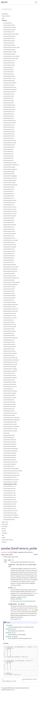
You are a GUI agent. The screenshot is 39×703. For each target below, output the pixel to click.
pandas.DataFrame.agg (8, 173)
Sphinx (9, 689)
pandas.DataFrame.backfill (9, 326)
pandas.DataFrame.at (8, 67)
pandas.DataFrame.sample (9, 313)
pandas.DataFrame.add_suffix (10, 271)
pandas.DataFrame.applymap (10, 169)
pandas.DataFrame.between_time (11, 277)
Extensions (4, 542)
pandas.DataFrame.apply (9, 167)
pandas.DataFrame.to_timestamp (11, 426)
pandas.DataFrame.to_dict (9, 493)
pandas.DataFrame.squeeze (9, 384)
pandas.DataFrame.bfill (8, 328)
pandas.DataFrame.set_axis (9, 315)
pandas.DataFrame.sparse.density (11, 468)
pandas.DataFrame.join (8, 399)
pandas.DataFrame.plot (8, 437)
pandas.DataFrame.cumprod (10, 211)
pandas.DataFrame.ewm (9, 187)
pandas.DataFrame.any (8, 193)
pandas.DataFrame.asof (8, 408)
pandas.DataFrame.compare (9, 397)
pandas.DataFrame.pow (8, 127)
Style (3, 535)
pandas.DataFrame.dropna (9, 331)
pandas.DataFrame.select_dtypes (11, 34)
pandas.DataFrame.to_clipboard (10, 515)
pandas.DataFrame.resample (9, 422)
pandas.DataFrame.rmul (8, 136)
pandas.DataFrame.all (8, 191)
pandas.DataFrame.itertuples (10, 89)
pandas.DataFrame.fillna (9, 335)
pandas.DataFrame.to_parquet (10, 481)
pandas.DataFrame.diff (8, 218)
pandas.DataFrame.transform (10, 178)
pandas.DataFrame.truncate (9, 324)
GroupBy (4, 530)
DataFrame (4, 20)
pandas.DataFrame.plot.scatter (10, 462)
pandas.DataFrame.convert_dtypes (11, 56)
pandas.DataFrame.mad (8, 227)
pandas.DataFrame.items (9, 80)
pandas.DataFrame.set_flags (9, 51)
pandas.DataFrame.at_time (9, 275)
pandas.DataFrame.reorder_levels (11, 360)
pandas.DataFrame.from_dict (10, 477)
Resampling (4, 533)
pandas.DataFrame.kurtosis (9, 224)
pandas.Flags (6, 433)
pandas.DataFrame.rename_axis (10, 309)
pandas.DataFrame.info (8, 31)
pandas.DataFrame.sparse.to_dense (11, 475)
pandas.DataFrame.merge (9, 402)
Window (4, 528)
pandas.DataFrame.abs (8, 189)
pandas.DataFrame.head (9, 65)
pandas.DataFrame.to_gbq (9, 508)
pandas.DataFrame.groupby (9, 180)
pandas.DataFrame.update (9, 404)
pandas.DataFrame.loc (8, 71)
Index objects (5, 524)
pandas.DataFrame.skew (9, 255)
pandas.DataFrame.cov (8, 204)
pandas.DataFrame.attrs (8, 435)
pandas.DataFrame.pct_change (10, 240)
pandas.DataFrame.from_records (11, 479)
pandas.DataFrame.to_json (9, 497)
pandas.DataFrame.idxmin (9, 297)
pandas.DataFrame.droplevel (10, 353)
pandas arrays (5, 522)
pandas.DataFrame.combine (9, 162)
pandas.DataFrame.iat (8, 69)
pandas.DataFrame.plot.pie (9, 459)
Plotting (3, 537)
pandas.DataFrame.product (9, 244)
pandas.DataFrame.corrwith (9, 200)
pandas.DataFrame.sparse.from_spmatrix (12, 470)
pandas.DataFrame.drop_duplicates (11, 282)
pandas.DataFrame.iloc (8, 74)
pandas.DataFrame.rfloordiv (9, 142)
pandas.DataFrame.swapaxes (10, 377)
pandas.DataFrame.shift (8, 410)
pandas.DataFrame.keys (8, 85)
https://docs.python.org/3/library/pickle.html (24, 601)
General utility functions (7, 539)
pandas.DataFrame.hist (8, 466)
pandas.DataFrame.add (8, 111)
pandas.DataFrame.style (8, 519)
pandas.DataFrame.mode (9, 238)
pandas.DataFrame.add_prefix (10, 269)
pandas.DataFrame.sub (8, 113)
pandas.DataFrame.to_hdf (9, 488)
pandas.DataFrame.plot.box (9, 446)
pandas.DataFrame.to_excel (9, 495)
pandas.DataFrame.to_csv (9, 486)
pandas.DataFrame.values (9, 36)
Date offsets (4, 526)
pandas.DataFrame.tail (8, 96)
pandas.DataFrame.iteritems (9, 82)
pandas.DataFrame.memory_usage (11, 47)
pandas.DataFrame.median (9, 233)
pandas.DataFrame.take (8, 322)
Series (3, 18)
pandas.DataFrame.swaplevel (10, 371)
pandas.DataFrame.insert (9, 76)
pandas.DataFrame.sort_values (10, 362)
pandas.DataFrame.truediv (9, 120)
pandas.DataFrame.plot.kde (9, 455)
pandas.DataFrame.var (8, 262)
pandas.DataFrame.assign (9, 395)
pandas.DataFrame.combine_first (11, 164)
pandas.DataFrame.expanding (10, 184)
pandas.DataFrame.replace (9, 351)
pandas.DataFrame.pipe (8, 171)
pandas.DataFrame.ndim (9, 40)
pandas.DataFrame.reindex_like (10, 304)
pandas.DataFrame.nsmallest (10, 368)
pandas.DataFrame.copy (9, 60)
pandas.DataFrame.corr (8, 198)
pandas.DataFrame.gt (8, 151)
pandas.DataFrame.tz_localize (10, 430)
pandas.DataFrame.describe (9, 215)
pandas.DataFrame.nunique (9, 264)
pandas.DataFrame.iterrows (9, 87)
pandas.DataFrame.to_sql (9, 490)
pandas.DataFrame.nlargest (9, 366)
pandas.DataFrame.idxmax (9, 295)
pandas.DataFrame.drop (9, 280)
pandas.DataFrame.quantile (9, 246)
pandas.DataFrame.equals (9, 286)
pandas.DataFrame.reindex (9, 302)
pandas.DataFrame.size (8, 42)
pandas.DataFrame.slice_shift (10, 413)
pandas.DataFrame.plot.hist (9, 453)
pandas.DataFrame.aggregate (10, 176)
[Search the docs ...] (19, 9)
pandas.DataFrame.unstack (9, 375)
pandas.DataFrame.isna (8, 340)
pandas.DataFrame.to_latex (9, 504)
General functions (6, 16)
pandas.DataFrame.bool (8, 62)
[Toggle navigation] (36, 2)
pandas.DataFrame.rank (8, 249)
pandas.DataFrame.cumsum (9, 213)
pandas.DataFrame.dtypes (9, 29)
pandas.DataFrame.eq (8, 160)
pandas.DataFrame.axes (8, 38)
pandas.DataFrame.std (8, 260)
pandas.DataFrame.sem (8, 253)
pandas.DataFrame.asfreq (9, 406)
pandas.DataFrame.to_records (10, 510)
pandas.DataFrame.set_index (10, 317)
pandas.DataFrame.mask (9, 107)
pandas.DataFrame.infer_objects (10, 58)
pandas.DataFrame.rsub (8, 133)
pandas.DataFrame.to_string (9, 513)
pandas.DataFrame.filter (8, 289)
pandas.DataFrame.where (9, 105)
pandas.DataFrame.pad (8, 348)
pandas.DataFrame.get (8, 100)
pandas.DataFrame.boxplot (9, 464)
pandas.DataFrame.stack (9, 373)
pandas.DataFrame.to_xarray (10, 386)
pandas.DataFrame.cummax (9, 207)
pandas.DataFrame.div (8, 118)
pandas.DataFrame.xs (8, 98)
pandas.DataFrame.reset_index (10, 311)
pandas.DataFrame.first (8, 291)
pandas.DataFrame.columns (9, 27)
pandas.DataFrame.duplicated (10, 284)
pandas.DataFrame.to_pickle (10, 484)
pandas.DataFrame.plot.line (9, 457)
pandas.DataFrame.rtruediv (9, 140)
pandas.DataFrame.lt (8, 149)
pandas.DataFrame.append (9, 393)
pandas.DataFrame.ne (8, 158)
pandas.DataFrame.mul (8, 116)
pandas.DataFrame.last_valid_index (11, 419)
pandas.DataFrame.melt (8, 380)
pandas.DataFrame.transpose (10, 391)
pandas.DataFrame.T (8, 388)
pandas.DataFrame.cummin (9, 209)
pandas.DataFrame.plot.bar (9, 442)
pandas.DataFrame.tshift (9, 415)
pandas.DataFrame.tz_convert (10, 428)
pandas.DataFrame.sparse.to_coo (11, 473)
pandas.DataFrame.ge (8, 156)
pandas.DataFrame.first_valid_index (11, 417)
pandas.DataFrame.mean (9, 231)
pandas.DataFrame (7, 23)
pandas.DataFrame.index (9, 25)
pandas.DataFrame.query (9, 109)
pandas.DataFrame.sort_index (10, 364)
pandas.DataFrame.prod (9, 242)
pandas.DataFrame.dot (8, 129)
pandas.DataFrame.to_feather (10, 501)
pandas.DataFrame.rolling (9, 182)
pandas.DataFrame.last (8, 300)
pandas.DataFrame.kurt (8, 222)
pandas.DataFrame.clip (8, 195)
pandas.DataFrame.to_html (9, 499)
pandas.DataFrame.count (9, 202)
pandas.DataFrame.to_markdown (11, 517)
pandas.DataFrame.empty (9, 49)
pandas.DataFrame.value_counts (10, 266)
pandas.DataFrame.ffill (8, 333)
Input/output (5, 13)
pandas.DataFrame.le (8, 153)
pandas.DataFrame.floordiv (9, 122)
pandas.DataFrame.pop (8, 94)
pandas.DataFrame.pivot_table (10, 357)
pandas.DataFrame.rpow (9, 147)
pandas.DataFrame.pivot (9, 355)
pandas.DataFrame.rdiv (8, 138)
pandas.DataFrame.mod (8, 125)
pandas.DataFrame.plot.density (10, 448)
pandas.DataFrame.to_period (10, 424)
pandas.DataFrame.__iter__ (9, 78)
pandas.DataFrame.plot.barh (9, 444)
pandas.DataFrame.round (9, 251)
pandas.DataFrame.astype (9, 54)
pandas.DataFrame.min (8, 235)
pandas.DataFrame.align (8, 273)
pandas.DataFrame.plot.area (9, 439)
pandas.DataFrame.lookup (9, 91)
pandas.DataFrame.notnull (9, 346)
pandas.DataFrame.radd (8, 131)
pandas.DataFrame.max (8, 229)
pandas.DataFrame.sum (8, 258)
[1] (34, 591)
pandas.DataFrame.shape (9, 45)
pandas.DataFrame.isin (8, 102)
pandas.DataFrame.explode (9, 382)
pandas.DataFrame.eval (8, 220)
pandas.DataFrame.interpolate (10, 337)
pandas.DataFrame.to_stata (9, 506)
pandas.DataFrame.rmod (9, 144)
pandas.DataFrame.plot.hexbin (10, 450)
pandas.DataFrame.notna (9, 344)
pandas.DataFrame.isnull (9, 342)
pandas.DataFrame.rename (9, 306)
